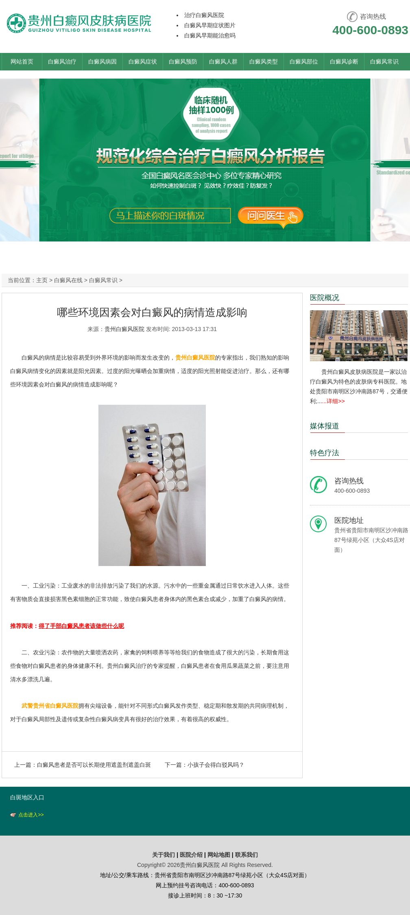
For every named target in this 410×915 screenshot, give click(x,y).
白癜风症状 (143, 61)
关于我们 (163, 854)
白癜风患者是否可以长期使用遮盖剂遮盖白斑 (94, 764)
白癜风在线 (68, 280)
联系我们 (246, 854)
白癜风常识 (384, 61)
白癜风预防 (183, 61)
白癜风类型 (263, 61)
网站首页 (22, 61)
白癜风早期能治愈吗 (210, 35)
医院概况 (324, 298)
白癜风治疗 (62, 61)
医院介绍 (192, 854)
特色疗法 (324, 453)
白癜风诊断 (344, 61)
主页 (42, 280)
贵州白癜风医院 (124, 329)
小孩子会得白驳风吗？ (216, 764)
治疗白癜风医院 (204, 15)
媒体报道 (324, 426)
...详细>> (333, 401)
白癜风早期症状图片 (210, 25)
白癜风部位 (304, 61)
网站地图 (218, 854)
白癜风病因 (102, 61)
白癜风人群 (223, 61)
